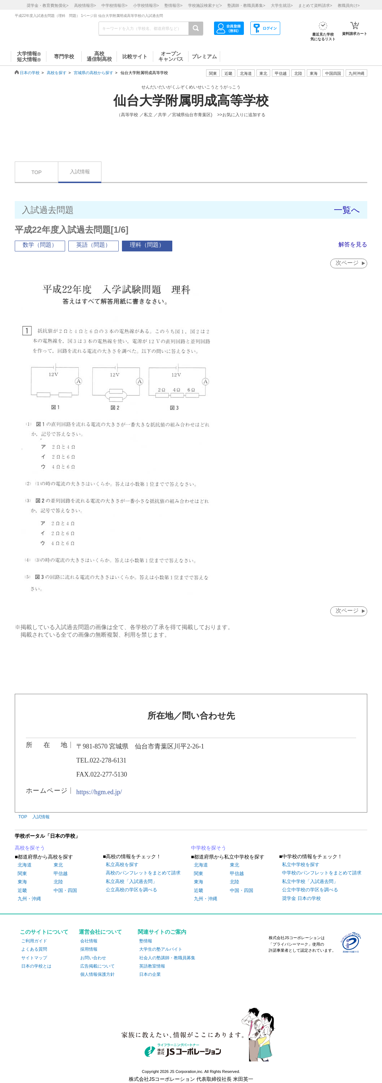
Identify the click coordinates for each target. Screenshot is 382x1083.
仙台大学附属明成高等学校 (191, 101)
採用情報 (88, 949)
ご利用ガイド (34, 940)
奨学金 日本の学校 (301, 898)
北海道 (246, 73)
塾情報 (145, 940)
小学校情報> (146, 5)
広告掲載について (97, 966)
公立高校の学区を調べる (131, 889)
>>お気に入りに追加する (241, 114)
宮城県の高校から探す (93, 72)
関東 (22, 873)
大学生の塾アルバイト (160, 949)
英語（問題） (93, 245)
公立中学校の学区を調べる (310, 889)
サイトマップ (34, 957)
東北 (58, 865)
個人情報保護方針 (97, 974)
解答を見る (352, 244)
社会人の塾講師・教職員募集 (167, 957)
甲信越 (61, 873)
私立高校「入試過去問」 (131, 881)
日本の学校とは (36, 966)
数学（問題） (40, 245)
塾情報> (173, 5)
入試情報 (80, 171)
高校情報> (85, 5)
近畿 (22, 890)
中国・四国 (65, 890)
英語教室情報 (152, 966)
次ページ (347, 263)
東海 (22, 881)
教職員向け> (349, 5)
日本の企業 (150, 974)
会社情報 (88, 940)
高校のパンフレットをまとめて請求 (143, 872)
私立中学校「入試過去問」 (310, 881)
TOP (36, 172)
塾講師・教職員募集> (246, 5)
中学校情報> (114, 5)
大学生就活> (282, 5)
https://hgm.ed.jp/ (99, 792)
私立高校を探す (122, 864)
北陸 (58, 881)
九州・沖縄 (29, 898)
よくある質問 (34, 949)
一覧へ (347, 210)
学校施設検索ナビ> (205, 5)
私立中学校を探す (300, 864)
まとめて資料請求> (315, 5)
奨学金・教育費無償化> (47, 5)
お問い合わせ (93, 957)
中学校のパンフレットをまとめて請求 (321, 872)
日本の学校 (30, 72)
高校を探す (57, 72)
